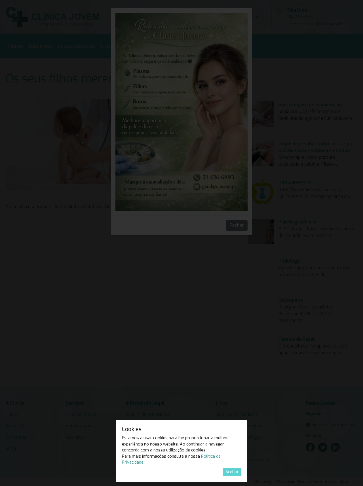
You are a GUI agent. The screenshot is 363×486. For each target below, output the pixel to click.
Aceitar (232, 472)
